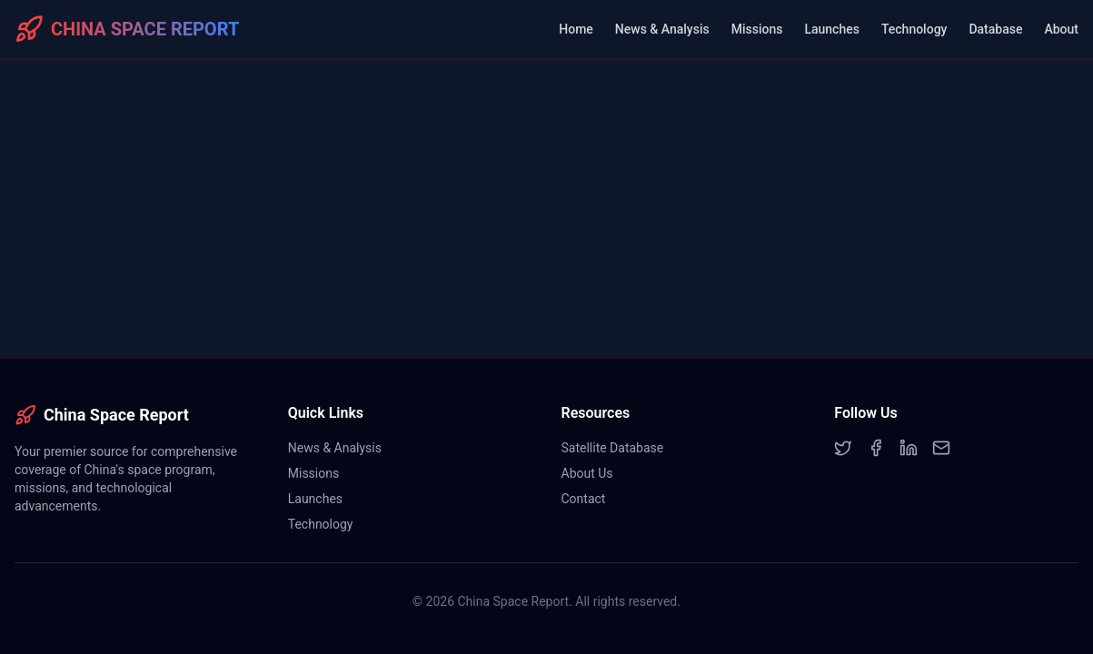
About (1061, 29)
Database (995, 29)
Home (576, 29)
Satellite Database (612, 448)
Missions (757, 29)
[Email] (941, 448)
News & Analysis (662, 29)
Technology (914, 29)
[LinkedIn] (908, 448)
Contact (583, 498)
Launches (831, 29)
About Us (587, 473)
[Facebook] (876, 448)
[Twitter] (843, 448)
